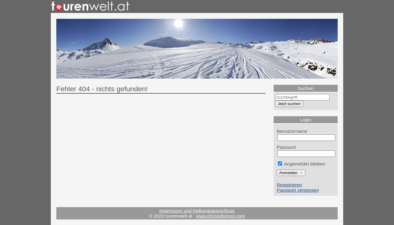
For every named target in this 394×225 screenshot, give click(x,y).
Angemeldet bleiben (301, 163)
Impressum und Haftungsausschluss (197, 210)
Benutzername (292, 131)
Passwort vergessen (298, 190)
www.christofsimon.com (220, 216)
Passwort (286, 147)
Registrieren (289, 184)
